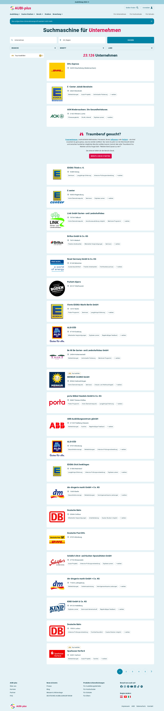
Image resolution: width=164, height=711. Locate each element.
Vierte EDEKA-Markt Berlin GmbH (82, 305)
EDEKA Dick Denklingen (78, 465)
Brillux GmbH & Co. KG (77, 236)
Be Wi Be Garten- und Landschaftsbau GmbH (87, 350)
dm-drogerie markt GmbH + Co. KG (83, 487)
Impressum (126, 706)
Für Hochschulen (89, 689)
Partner (12, 693)
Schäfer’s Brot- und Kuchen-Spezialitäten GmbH (89, 556)
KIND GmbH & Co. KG (77, 602)
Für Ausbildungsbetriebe (92, 686)
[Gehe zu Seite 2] (126, 672)
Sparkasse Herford (76, 651)
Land (130, 48)
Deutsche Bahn (74, 510)
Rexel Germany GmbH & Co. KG (81, 259)
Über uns (13, 686)
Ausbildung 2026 (82, 2)
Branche (34, 48)
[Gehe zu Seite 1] (120, 672)
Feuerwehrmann (71, 140)
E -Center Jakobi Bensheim (80, 87)
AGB (133, 706)
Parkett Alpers (74, 282)
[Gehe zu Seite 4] (139, 672)
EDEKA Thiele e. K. (75, 168)
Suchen (131, 40)
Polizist (125, 140)
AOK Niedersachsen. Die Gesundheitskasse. (87, 110)
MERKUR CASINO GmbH (78, 377)
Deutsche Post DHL (76, 533)
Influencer (114, 140)
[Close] (151, 21)
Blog (48, 689)
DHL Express (73, 64)
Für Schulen (87, 693)
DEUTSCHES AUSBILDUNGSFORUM (59, 696)
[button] (15, 14)
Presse (49, 686)
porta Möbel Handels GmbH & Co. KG (84, 396)
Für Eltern (86, 696)
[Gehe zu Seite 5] (145, 672)
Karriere (13, 689)
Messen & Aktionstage (55, 693)
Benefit (82, 48)
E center (71, 191)
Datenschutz (141, 706)
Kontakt (150, 706)
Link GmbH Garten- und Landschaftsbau (85, 213)
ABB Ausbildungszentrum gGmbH (82, 419)
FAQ (11, 696)
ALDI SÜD (71, 328)
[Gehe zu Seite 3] (132, 672)
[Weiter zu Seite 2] (151, 671)
